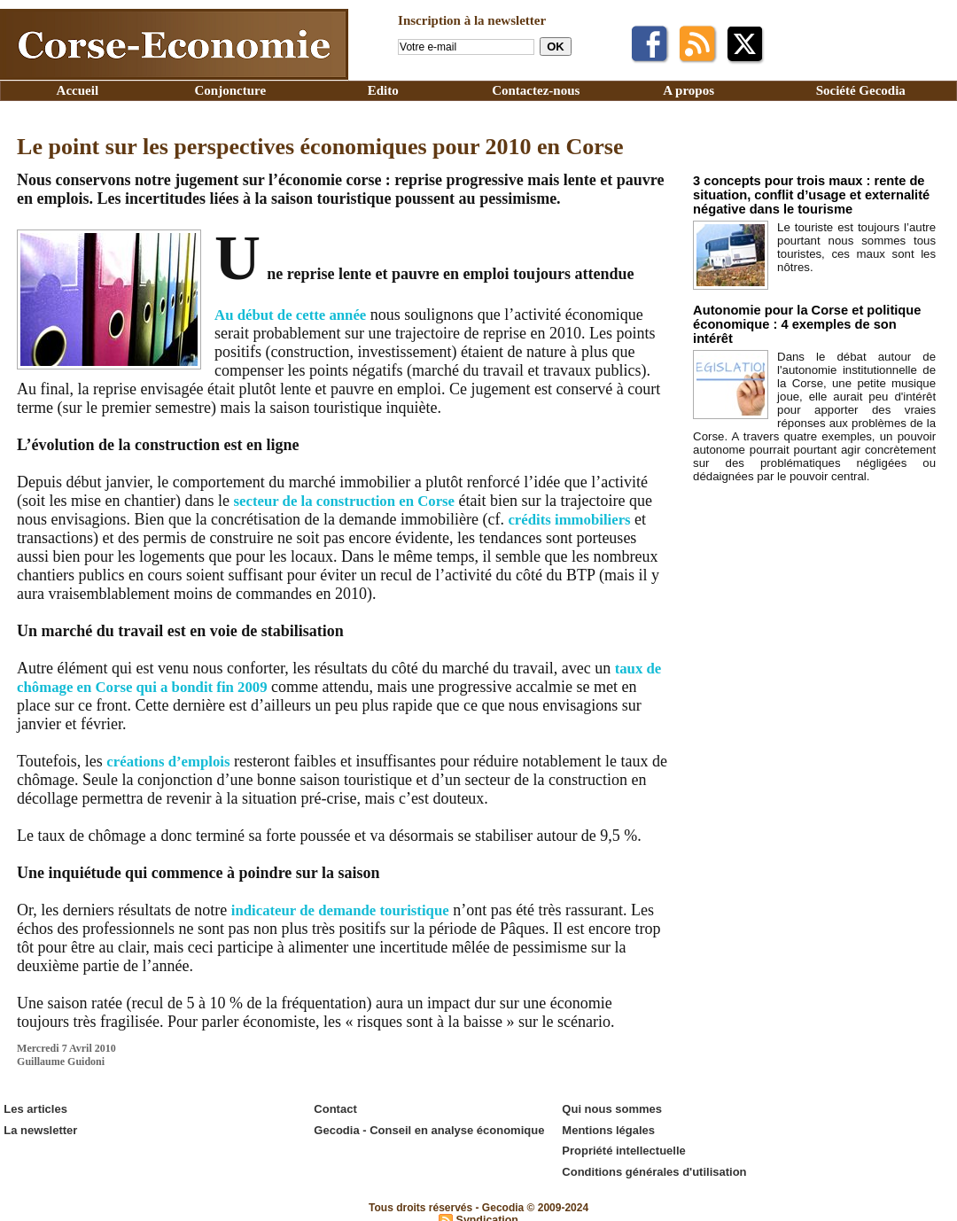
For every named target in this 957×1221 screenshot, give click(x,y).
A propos (688, 90)
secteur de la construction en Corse (352, 500)
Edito (383, 90)
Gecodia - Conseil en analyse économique (428, 1126)
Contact (334, 1108)
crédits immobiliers (600, 519)
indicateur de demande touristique (348, 910)
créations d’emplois (172, 761)
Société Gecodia (861, 90)
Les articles (34, 1108)
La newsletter (39, 1126)
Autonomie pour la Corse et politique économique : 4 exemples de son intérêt (802, 313)
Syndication (487, 1211)
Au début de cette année (295, 314)
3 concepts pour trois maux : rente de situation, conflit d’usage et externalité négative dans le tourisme (798, 194)
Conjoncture (231, 90)
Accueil (77, 90)
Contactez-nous (536, 90)
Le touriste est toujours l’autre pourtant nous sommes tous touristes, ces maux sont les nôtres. (856, 243)
